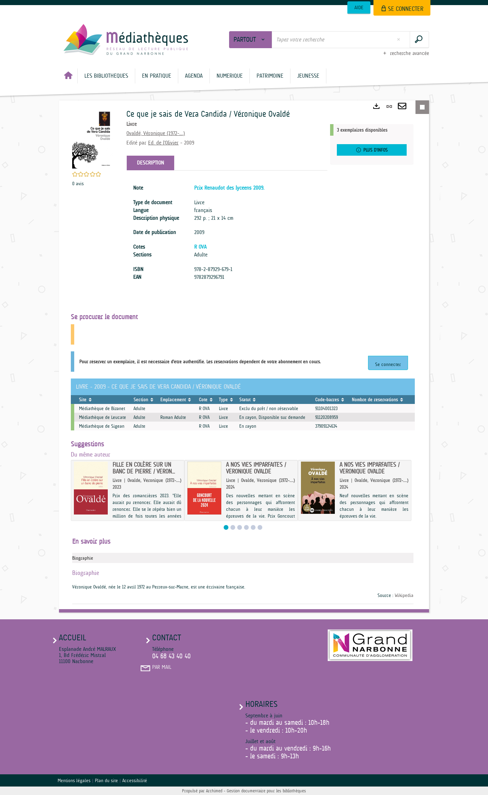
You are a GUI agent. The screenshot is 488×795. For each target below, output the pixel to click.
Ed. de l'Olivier (163, 143)
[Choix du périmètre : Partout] (250, 39)
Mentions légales (74, 780)
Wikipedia (404, 595)
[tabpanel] (227, 232)
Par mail (161, 667)
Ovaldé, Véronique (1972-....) (155, 133)
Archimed (214, 790)
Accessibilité (134, 780)
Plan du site (106, 780)
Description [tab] (150, 163)
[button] (106, 76)
